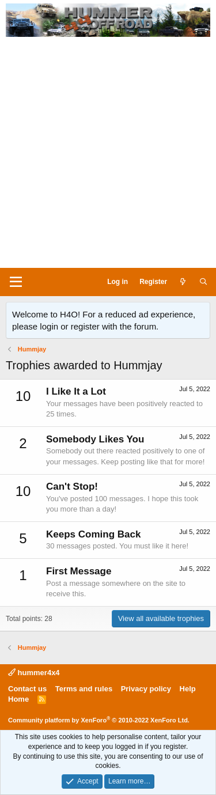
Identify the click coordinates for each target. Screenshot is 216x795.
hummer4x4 (34, 672)
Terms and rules (83, 688)
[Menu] (15, 282)
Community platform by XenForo (99, 720)
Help (188, 688)
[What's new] (183, 282)
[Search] (204, 282)
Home (18, 699)
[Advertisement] (108, 154)
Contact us (27, 688)
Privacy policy (146, 688)
